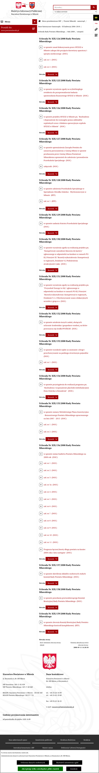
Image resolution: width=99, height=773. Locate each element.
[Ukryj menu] (34, 21)
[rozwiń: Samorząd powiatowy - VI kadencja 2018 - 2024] (35, 76)
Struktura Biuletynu (67, 740)
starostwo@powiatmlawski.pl (63, 707)
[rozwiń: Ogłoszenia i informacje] (35, 402)
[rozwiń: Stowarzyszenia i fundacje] (35, 349)
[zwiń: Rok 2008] (35, 169)
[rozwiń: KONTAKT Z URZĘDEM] (35, 465)
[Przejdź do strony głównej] (26, 9)
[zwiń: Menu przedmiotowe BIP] (35, 26)
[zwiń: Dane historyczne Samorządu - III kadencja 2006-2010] (35, 104)
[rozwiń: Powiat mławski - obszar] (35, 54)
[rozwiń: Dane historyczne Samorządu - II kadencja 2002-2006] (35, 278)
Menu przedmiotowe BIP (51, 21)
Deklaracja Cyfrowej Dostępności (73, 748)
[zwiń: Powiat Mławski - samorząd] (35, 61)
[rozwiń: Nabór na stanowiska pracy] (35, 418)
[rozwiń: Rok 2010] (35, 244)
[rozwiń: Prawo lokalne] (35, 39)
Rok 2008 (71, 32)
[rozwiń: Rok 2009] (35, 238)
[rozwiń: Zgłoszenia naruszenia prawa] (35, 446)
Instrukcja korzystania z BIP (24, 748)
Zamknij (73, 769)
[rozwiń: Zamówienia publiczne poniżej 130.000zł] (35, 384)
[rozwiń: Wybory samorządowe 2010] (35, 269)
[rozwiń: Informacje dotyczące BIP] (35, 459)
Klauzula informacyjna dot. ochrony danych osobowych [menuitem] (16, 479)
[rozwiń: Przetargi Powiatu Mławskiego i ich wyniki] (35, 375)
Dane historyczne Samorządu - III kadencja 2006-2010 (59, 26)
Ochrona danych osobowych (33, 762)
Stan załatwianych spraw (18, 740)
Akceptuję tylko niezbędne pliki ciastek (40, 769)
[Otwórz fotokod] (96, 35)
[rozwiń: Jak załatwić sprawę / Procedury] (35, 424)
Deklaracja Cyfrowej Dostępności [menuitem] (15, 493)
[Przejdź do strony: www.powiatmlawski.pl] (96, 29)
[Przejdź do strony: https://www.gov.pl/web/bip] (96, 23)
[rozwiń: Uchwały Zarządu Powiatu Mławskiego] (35, 251)
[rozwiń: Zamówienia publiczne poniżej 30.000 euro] (35, 393)
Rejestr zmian (48, 748)
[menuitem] (18, 32)
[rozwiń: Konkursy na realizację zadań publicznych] (35, 409)
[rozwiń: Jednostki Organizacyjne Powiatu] (35, 334)
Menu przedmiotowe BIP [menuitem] (11, 26)
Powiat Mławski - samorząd (74, 21)
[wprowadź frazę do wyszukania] (72, 7)
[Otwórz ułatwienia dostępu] (96, 18)
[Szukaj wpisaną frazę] (94, 7)
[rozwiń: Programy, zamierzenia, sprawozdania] (35, 45)
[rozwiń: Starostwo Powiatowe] (35, 318)
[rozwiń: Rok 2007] (35, 163)
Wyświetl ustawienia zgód (67, 762)
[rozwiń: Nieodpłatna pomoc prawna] (35, 440)
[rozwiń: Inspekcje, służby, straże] (35, 343)
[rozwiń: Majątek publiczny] (35, 368)
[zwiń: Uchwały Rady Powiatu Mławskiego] (35, 147)
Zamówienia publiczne (43, 740)
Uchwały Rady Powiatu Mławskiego (51, 32)
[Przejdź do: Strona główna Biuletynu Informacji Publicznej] (39, 21)
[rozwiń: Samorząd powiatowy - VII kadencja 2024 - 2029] (35, 67)
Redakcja (87, 740)
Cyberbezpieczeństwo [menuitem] (10, 498)
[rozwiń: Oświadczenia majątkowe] (35, 356)
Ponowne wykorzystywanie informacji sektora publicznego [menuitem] (14, 487)
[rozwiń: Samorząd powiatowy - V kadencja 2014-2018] (35, 85)
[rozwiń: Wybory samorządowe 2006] (35, 260)
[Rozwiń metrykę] (52, 74)
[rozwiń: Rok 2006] (35, 156)
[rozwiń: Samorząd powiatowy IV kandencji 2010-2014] (35, 95)
